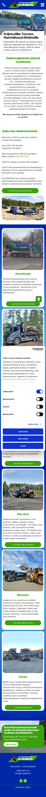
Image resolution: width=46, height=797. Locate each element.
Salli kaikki (23, 432)
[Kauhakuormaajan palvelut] (23, 570)
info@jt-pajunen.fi (23, 773)
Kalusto (23, 676)
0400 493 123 (23, 770)
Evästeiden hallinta (23, 787)
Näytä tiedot (33, 424)
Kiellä (23, 446)
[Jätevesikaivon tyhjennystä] (23, 330)
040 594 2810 (22, 156)
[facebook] (21, 781)
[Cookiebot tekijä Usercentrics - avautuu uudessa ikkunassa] (33, 349)
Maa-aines (23, 514)
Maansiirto (23, 595)
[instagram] (25, 781)
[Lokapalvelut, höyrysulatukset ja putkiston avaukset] (23, 249)
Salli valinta (23, 439)
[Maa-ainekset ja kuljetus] (23, 490)
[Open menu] (42, 5)
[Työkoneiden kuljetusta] (23, 652)
